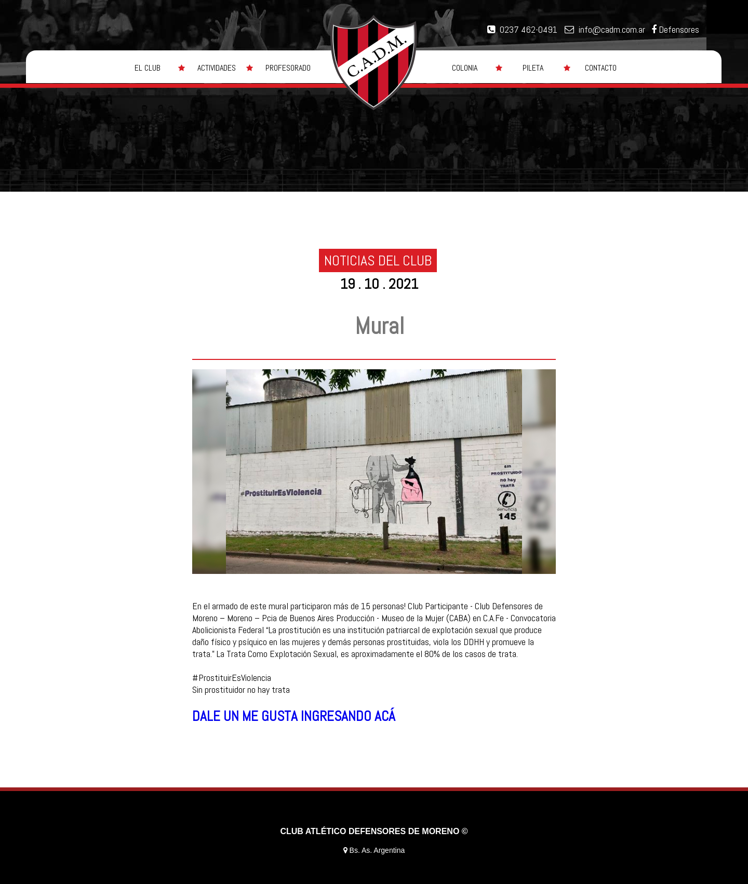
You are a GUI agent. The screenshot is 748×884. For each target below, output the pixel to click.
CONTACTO (601, 67)
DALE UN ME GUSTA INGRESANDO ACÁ (293, 716)
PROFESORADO (288, 67)
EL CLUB (148, 67)
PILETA (533, 67)
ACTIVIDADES (216, 67)
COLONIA (464, 67)
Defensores (679, 29)
